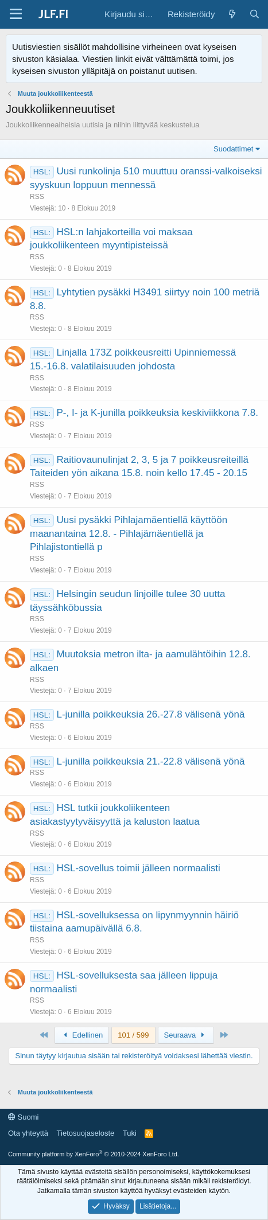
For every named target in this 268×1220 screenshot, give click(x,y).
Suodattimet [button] (233, 149)
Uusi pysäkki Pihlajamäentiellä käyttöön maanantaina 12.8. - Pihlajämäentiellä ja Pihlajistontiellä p (128, 533)
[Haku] (254, 14)
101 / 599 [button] (133, 1035)
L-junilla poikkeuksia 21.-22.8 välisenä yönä (150, 761)
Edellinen (82, 1035)
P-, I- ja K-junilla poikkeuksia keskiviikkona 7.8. (157, 412)
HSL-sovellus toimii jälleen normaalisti (138, 868)
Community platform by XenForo (93, 1154)
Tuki (130, 1133)
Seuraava (186, 1035)
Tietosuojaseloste (86, 1133)
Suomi (23, 1117)
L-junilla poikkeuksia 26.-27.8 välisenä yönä (150, 714)
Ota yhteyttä (28, 1133)
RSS (37, 197)
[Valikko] (15, 14)
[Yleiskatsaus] (231, 14)
